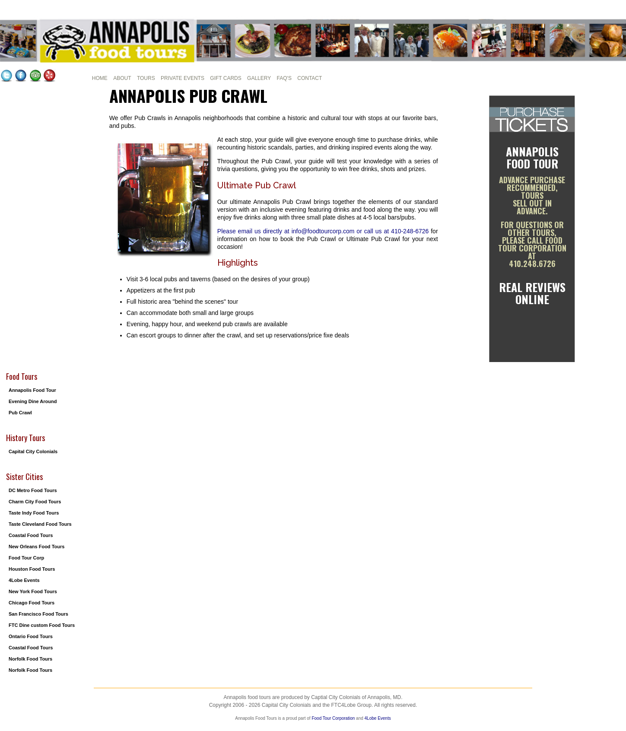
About (122, 78)
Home (100, 78)
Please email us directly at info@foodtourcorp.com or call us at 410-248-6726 (323, 231)
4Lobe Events (378, 718)
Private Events (182, 78)
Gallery (259, 78)
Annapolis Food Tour (532, 157)
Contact (309, 78)
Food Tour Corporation (333, 718)
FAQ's (284, 78)
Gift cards (225, 78)
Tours (146, 78)
